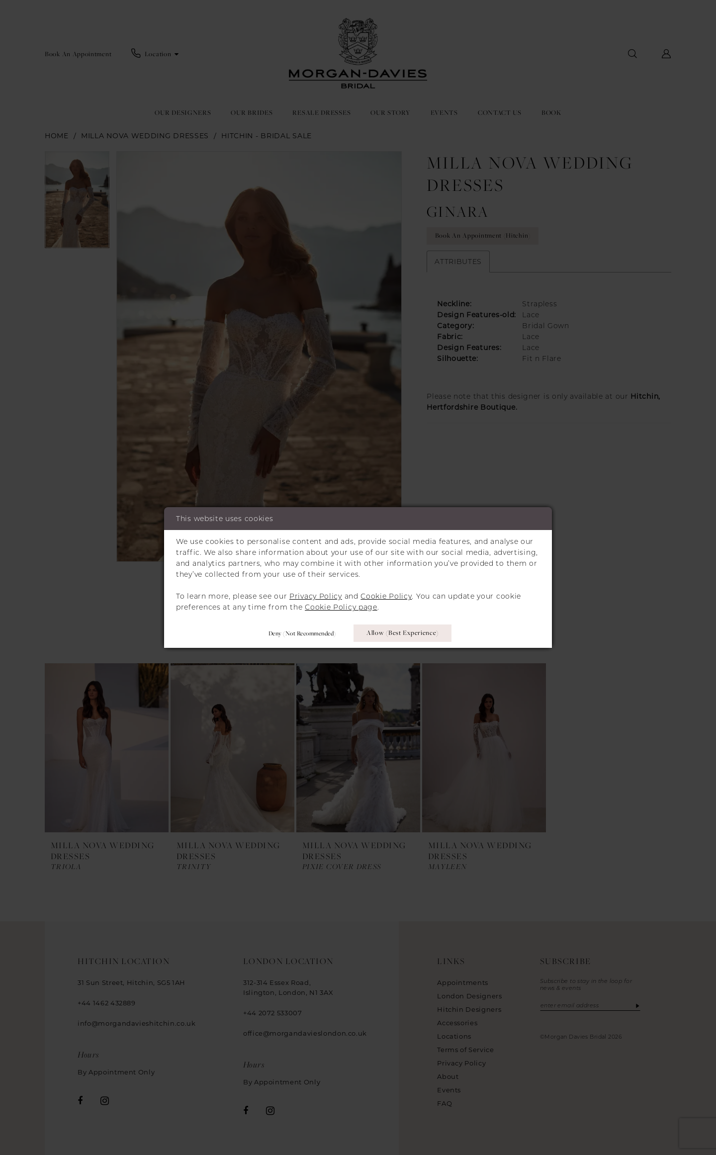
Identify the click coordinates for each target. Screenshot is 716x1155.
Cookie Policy (386, 596)
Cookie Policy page (341, 607)
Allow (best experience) (403, 632)
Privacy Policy (315, 596)
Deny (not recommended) (302, 632)
